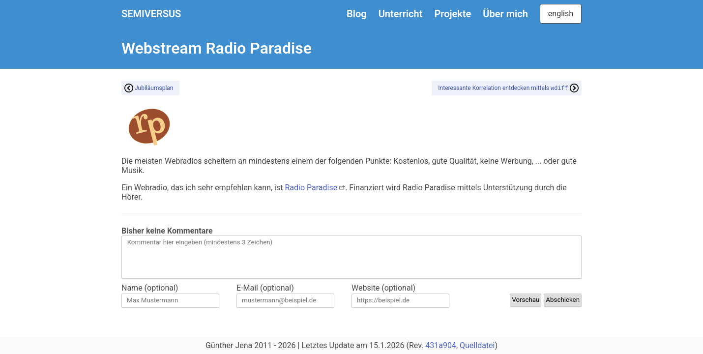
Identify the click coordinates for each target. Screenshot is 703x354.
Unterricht (401, 14)
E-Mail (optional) (265, 288)
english (560, 13)
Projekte (452, 14)
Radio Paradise (315, 187)
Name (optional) (149, 288)
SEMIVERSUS (151, 14)
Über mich (505, 14)
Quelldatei (477, 345)
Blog (357, 14)
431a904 (440, 345)
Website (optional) (383, 288)
